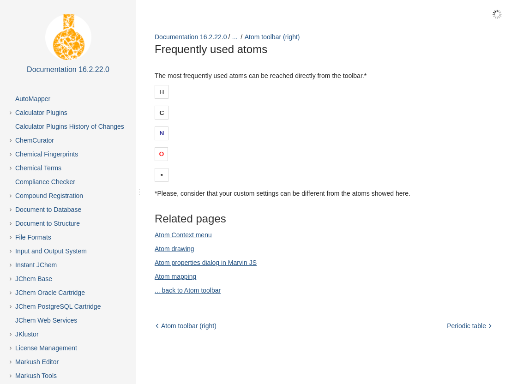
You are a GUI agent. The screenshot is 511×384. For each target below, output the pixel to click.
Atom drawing (174, 248)
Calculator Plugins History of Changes (69, 126)
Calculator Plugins (41, 112)
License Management (46, 348)
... (235, 37)
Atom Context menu (183, 235)
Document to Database (48, 209)
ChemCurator (34, 140)
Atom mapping (175, 276)
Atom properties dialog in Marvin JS (206, 262)
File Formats (33, 237)
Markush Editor (37, 362)
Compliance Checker (45, 182)
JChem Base (33, 278)
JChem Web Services (46, 320)
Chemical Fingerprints (46, 154)
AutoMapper (32, 98)
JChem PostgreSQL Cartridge (58, 306)
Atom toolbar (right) (272, 37)
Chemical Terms (38, 168)
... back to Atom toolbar (188, 290)
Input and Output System (51, 251)
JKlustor (27, 334)
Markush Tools (36, 375)
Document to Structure (47, 223)
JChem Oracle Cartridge (50, 292)
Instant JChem (36, 265)
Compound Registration (49, 195)
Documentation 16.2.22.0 (191, 37)
